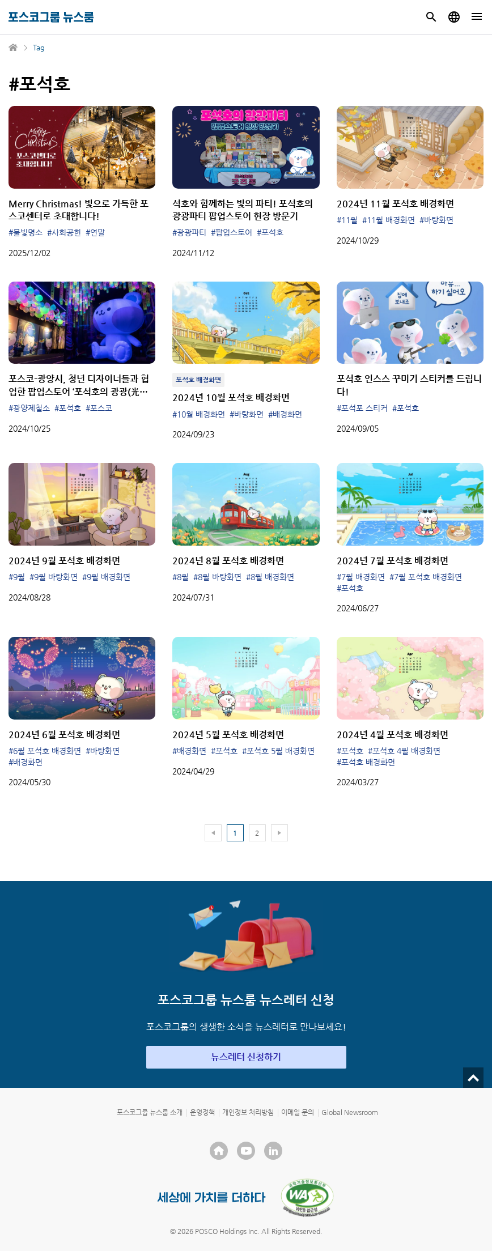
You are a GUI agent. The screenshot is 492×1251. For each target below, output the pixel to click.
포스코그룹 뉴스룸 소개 (150, 1112)
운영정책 (202, 1112)
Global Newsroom (349, 1112)
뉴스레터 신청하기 (246, 1057)
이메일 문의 (297, 1112)
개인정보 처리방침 (248, 1112)
